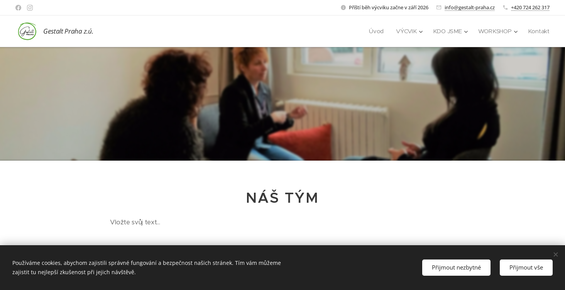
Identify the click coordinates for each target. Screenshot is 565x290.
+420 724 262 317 (530, 7)
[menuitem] (375, 31)
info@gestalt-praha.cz (470, 7)
